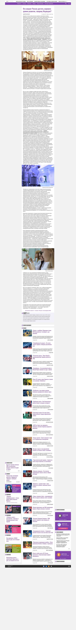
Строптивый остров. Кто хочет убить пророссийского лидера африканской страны (42, 433)
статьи (24, 328)
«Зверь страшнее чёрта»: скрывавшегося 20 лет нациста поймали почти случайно (42, 534)
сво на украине (60, 588)
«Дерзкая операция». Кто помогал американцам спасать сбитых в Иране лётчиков (42, 510)
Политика (14, 542)
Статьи (27, 3)
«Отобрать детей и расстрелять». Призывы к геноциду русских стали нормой (12, 576)
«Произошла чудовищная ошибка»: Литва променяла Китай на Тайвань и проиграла (43, 599)
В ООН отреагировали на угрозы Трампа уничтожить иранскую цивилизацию (16, 545)
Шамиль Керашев (50, 385)
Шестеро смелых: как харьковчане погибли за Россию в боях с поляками (42, 477)
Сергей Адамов (50, 428)
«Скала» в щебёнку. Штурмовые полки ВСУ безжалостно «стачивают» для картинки (42, 332)
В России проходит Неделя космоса (29, 320)
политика (8, 551)
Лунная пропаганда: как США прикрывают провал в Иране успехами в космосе (43, 555)
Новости (22, 3)
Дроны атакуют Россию (19, 1)
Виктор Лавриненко (49, 453)
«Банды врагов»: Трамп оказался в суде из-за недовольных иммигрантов (42, 466)
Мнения (33, 3)
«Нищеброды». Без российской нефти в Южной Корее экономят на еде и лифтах (42, 378)
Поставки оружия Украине (50, 1)
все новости (8, 527)
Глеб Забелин (50, 496)
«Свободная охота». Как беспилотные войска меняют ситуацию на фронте (42, 421)
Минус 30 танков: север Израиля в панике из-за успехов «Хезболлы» (43, 389)
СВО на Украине (28, 1)
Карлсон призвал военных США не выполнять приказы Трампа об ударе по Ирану (12, 523)
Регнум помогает (52, 3)
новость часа (9, 519)
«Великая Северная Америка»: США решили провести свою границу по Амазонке (41, 567)
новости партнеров (27, 325)
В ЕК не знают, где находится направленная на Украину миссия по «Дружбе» (16, 606)
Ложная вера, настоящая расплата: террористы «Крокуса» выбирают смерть (12, 534)
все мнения (18, 538)
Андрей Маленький (26, 14)
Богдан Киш (51, 352)
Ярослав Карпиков (50, 485)
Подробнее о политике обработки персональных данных (53, 622)
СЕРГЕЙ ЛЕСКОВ (8, 538)
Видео (37, 3)
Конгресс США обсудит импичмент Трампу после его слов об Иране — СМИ (16, 566)
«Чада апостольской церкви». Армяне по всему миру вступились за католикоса (42, 488)
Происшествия (15, 582)
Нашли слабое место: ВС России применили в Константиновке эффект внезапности (42, 611)
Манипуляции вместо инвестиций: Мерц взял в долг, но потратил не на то (12, 615)
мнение (8, 530)
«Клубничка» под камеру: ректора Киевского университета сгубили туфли (42, 400)
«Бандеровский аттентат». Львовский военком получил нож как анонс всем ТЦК (43, 578)
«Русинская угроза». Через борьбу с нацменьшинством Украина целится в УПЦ (42, 357)
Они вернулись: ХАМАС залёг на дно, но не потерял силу (13, 596)
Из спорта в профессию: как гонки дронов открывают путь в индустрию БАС (36, 319)
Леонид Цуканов (50, 396)
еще (69, 605)
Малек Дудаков (50, 562)
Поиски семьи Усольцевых (38, 1)
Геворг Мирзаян (50, 575)
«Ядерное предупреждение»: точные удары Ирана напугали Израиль (12, 555)
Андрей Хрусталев (50, 365)
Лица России (43, 3)
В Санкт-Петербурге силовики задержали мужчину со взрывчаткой (15, 586)
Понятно (66, 622)
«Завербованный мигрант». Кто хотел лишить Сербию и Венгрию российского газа (42, 344)
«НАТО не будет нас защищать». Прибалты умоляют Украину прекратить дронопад (42, 445)
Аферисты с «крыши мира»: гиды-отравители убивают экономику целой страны (42, 523)
